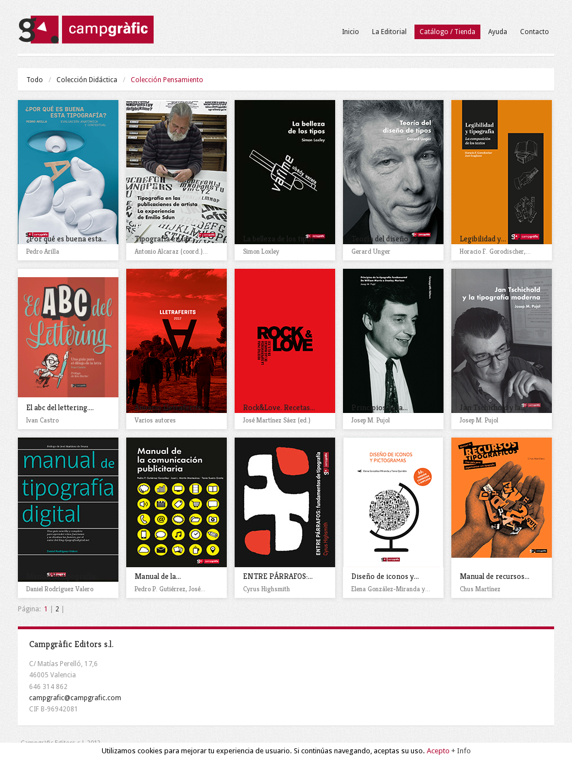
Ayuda (497, 32)
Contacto (534, 32)
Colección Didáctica (86, 80)
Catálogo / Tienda (447, 32)
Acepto (438, 751)
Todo (34, 80)
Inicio (350, 32)
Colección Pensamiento (167, 80)
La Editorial (389, 32)
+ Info (461, 751)
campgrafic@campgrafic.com (75, 698)
